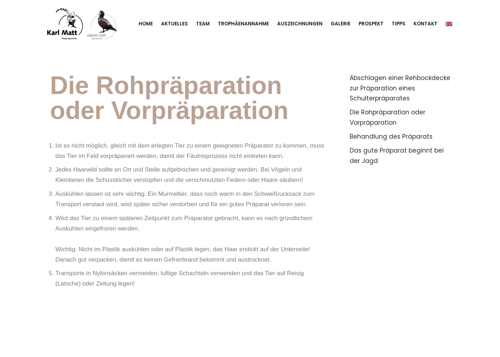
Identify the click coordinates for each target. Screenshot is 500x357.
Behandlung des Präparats (391, 136)
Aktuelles (174, 23)
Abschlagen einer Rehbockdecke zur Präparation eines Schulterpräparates (400, 88)
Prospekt (371, 23)
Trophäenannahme (243, 23)
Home (146, 23)
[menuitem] (449, 23)
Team (203, 23)
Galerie (340, 23)
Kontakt (426, 23)
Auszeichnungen (299, 23)
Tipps (398, 23)
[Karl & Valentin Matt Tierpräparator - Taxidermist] (83, 23)
